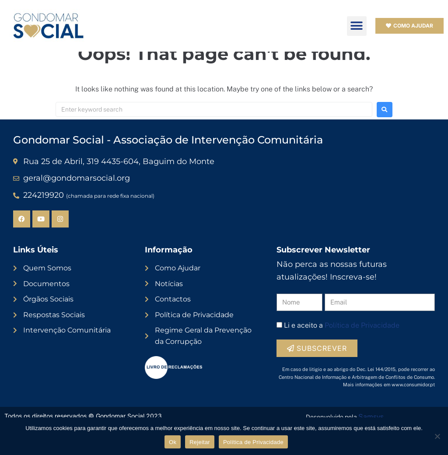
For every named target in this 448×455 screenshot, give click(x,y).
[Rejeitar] (437, 436)
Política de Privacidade (253, 442)
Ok (172, 442)
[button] (357, 26)
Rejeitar (199, 442)
